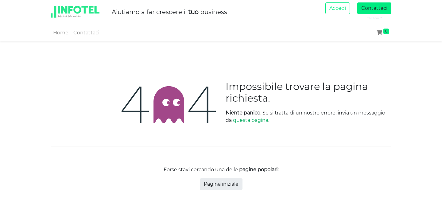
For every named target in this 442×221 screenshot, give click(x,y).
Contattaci (374, 8)
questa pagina (250, 120)
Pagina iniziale (221, 184)
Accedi (337, 8)
